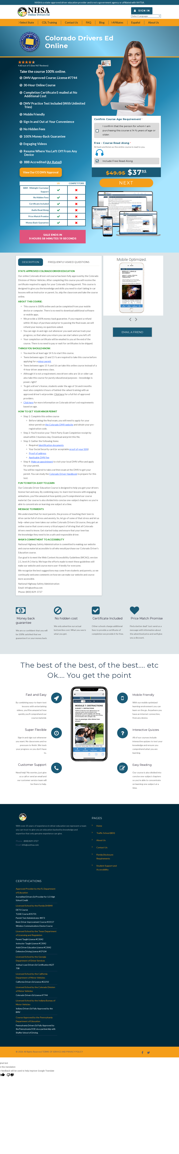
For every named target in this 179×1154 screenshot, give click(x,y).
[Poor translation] (10, 1082)
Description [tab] (33, 262)
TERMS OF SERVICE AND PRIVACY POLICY (62, 1059)
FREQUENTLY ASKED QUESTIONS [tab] (46, 269)
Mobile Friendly (144, 702)
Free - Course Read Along (111, 143)
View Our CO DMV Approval (40, 172)
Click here (59, 401)
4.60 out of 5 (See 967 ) (33, 65)
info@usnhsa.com (34, 595)
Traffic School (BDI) (105, 840)
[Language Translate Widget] (146, 16)
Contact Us (101, 854)
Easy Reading (142, 772)
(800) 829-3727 (30, 848)
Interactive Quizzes (146, 737)
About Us (101, 847)
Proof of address (37, 460)
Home (99, 833)
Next (126, 183)
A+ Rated (54, 162)
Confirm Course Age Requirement (117, 119)
